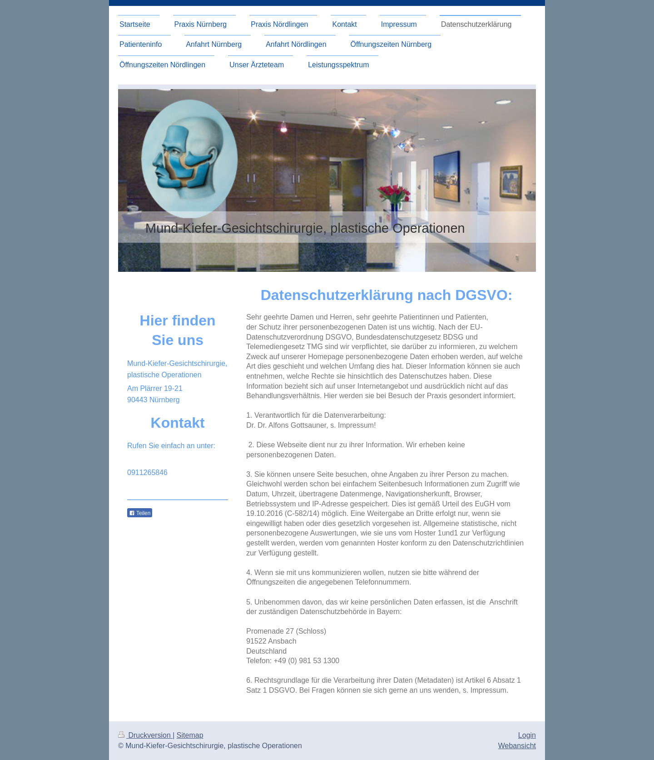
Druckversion (145, 735)
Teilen (139, 513)
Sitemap (190, 735)
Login (527, 735)
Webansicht (517, 746)
